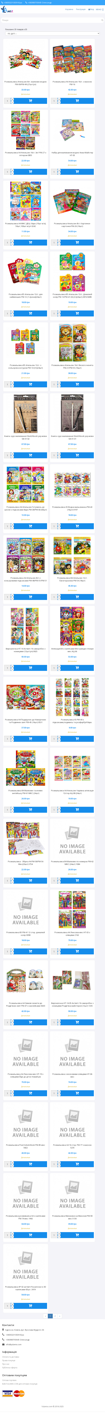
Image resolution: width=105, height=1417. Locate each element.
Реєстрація (80, 9)
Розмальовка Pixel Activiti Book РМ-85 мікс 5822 (25, 1146)
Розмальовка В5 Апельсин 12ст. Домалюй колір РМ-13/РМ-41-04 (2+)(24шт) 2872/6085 (72, 295)
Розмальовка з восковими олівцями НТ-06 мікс (72, 1075)
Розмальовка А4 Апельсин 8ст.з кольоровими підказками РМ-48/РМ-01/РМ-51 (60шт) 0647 (25, 580)
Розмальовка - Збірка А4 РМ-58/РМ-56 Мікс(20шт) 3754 (25, 862)
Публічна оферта (9, 1367)
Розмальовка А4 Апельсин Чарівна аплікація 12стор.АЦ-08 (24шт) (72, 792)
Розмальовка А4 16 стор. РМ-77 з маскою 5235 (72, 1146)
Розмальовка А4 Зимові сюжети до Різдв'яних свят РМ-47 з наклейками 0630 (25, 1004)
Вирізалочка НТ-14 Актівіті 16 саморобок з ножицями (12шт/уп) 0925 (25, 650)
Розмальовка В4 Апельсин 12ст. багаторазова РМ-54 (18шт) (72, 579)
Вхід (91, 9)
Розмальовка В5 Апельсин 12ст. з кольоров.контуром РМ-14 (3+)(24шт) (25, 366)
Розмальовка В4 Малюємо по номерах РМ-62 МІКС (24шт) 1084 (72, 862)
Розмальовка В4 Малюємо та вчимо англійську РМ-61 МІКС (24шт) (25, 792)
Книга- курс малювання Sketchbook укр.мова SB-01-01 (72, 437)
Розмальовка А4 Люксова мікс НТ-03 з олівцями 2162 (72, 933)
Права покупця (8, 1360)
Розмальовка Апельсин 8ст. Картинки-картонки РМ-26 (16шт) (72, 225)
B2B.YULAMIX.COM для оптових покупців (19, 1384)
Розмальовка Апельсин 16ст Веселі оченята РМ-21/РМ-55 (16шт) (72, 366)
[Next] (59, 1316)
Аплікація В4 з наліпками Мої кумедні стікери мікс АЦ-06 (72, 650)
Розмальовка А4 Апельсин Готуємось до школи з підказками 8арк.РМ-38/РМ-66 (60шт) (25, 508)
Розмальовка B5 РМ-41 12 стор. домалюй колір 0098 (25, 933)
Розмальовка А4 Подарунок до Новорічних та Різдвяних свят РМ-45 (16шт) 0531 (25, 721)
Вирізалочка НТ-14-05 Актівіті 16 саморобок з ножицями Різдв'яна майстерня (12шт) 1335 (72, 1004)
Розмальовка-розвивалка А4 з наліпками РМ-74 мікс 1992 (25, 1217)
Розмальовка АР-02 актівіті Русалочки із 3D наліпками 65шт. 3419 (25, 1288)
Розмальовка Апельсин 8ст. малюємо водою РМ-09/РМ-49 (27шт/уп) (25, 83)
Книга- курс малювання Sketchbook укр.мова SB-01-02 (25, 437)
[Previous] (45, 1316)
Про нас (5, 1364)
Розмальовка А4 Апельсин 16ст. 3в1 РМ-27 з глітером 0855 (25, 154)
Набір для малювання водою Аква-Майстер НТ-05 (72, 154)
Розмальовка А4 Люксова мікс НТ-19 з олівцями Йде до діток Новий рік (25, 1075)
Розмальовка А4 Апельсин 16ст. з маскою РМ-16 (72, 83)
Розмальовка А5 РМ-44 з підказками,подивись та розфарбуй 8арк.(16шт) (72, 721)
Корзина (69, 9)
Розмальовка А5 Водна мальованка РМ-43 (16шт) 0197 (72, 508)
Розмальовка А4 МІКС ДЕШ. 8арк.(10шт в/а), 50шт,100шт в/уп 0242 (25, 225)
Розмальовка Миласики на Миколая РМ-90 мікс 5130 (72, 1217)
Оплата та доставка (10, 1357)
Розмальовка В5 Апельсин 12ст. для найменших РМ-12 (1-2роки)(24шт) (25, 295)
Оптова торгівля (9, 1380)
